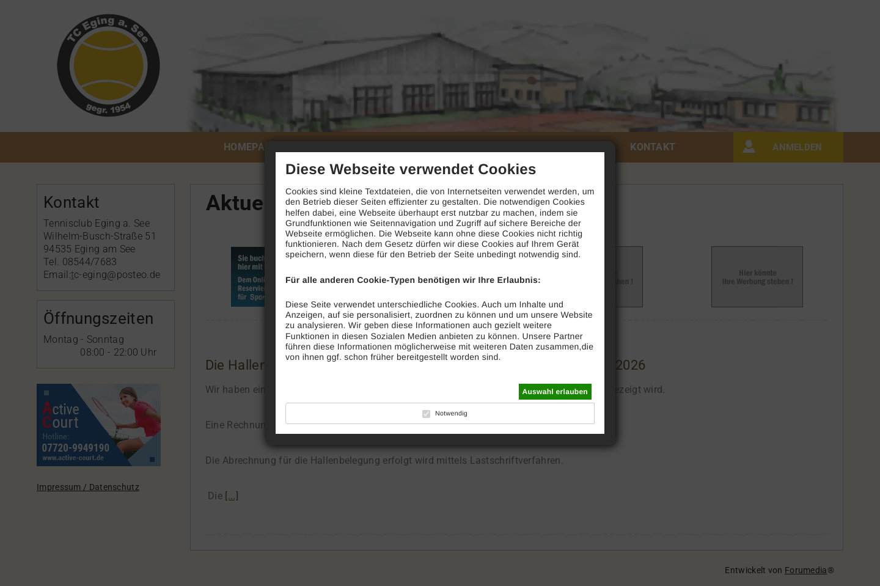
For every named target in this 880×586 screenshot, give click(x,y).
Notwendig (451, 413)
